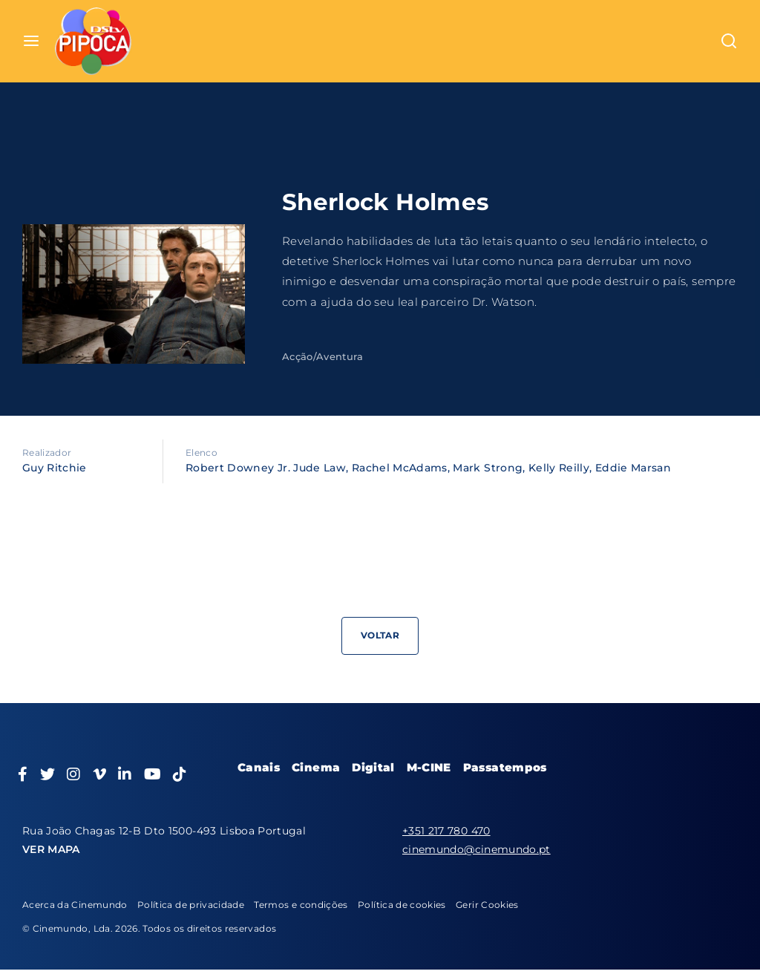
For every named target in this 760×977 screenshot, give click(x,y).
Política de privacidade (190, 904)
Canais (259, 767)
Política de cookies (402, 904)
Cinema (316, 767)
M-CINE (429, 767)
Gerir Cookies (487, 904)
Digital (373, 767)
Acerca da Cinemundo (75, 904)
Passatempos (505, 767)
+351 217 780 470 (446, 830)
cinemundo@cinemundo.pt (476, 849)
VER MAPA (51, 849)
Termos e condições (300, 904)
